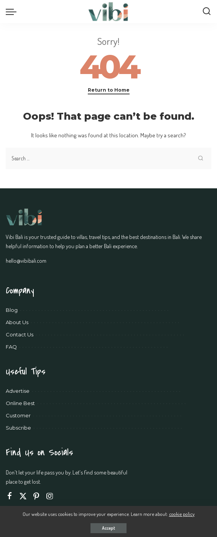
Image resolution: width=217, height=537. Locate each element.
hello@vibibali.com (26, 260)
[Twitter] (23, 496)
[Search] (206, 11)
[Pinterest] (36, 496)
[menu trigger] (13, 11)
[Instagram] (50, 496)
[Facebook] (9, 496)
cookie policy (182, 514)
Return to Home (109, 90)
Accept (108, 528)
